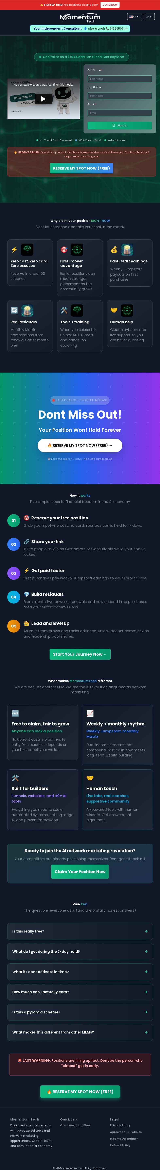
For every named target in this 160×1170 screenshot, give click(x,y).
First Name (95, 70)
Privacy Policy (120, 1125)
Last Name (94, 87)
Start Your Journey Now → (80, 654)
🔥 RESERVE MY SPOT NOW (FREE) (80, 1092)
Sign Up (119, 125)
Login (149, 16)
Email (92, 104)
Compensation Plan (75, 1125)
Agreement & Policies (126, 1132)
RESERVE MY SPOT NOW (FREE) (81, 168)
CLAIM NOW (110, 4)
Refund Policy (120, 1145)
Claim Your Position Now (80, 872)
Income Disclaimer (124, 1139)
